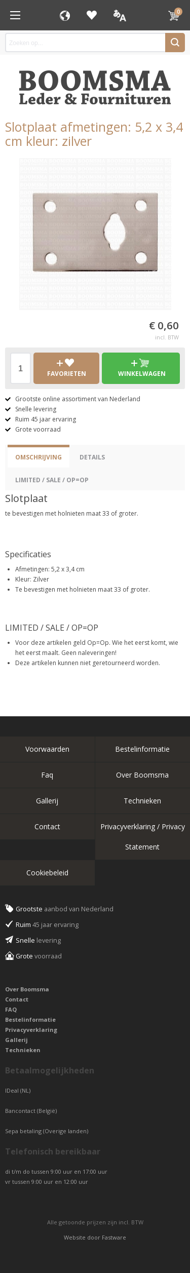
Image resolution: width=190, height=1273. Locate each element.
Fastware (114, 1237)
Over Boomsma (142, 775)
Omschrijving (38, 457)
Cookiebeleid (47, 872)
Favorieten (92, 15)
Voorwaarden (47, 749)
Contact (47, 826)
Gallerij (47, 800)
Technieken (142, 800)
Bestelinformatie (142, 749)
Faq (47, 775)
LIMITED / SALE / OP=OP (52, 480)
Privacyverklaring (31, 1029)
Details (92, 457)
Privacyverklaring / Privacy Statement (142, 837)
